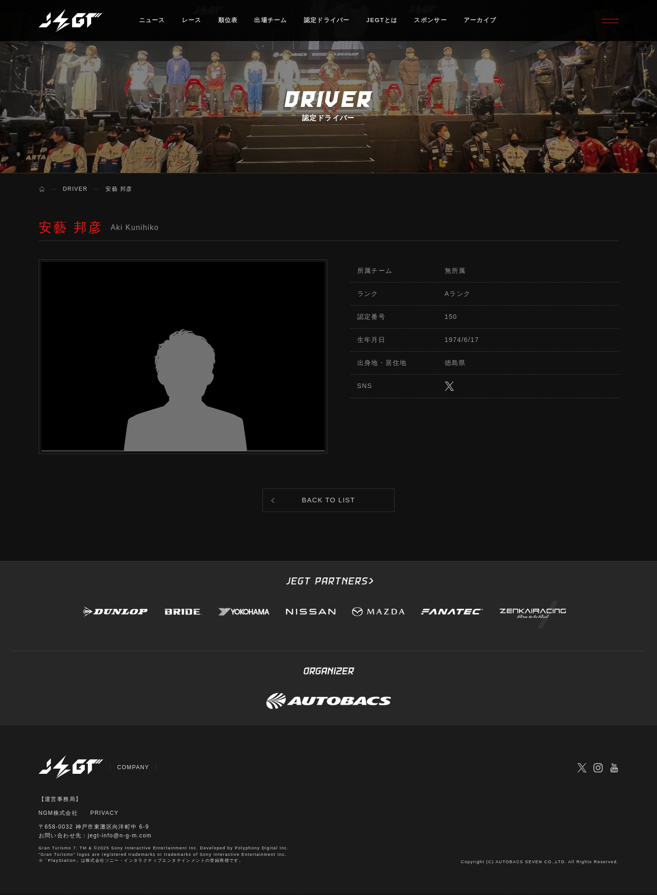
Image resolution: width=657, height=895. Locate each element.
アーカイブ (480, 20)
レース (192, 20)
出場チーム (271, 20)
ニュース (152, 20)
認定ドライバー (327, 20)
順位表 (228, 20)
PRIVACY (104, 814)
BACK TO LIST (329, 501)
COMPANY (133, 768)
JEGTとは (382, 20)
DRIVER (75, 189)
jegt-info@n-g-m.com (120, 837)
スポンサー (431, 20)
